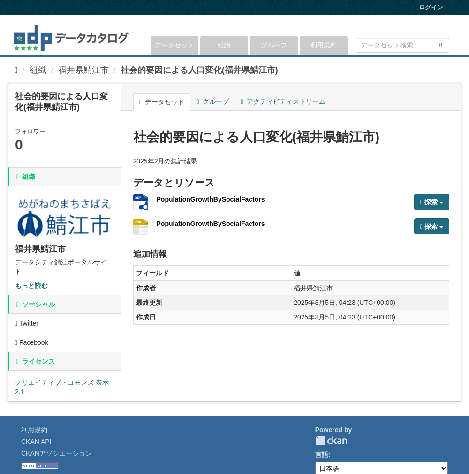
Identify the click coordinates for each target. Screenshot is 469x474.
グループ (274, 45)
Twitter (26, 323)
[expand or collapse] (448, 34)
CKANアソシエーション (56, 453)
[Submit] (441, 44)
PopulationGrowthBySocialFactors (211, 199)
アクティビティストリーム (283, 101)
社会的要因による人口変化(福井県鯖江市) (199, 70)
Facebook (31, 342)
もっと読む (31, 285)
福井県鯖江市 (83, 70)
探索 (431, 202)
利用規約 (323, 45)
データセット (174, 45)
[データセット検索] (402, 45)
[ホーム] (16, 70)
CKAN (331, 440)
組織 (224, 45)
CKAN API (36, 441)
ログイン (431, 7)
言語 (321, 454)
